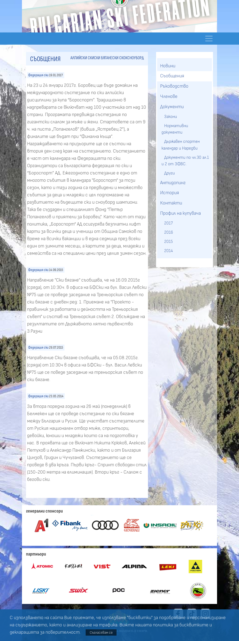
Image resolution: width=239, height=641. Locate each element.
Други (169, 173)
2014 (168, 251)
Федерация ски (38, 75)
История (169, 192)
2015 (168, 241)
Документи (172, 106)
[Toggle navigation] (209, 38)
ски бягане (103, 58)
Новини (167, 66)
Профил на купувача (180, 213)
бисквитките (193, 625)
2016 (168, 232)
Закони (170, 116)
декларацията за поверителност (45, 632)
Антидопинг (173, 182)
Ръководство (174, 86)
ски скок (119, 58)
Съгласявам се (101, 632)
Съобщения (172, 76)
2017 (168, 223)
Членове (168, 96)
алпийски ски (82, 58)
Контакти (171, 203)
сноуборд (135, 58)
